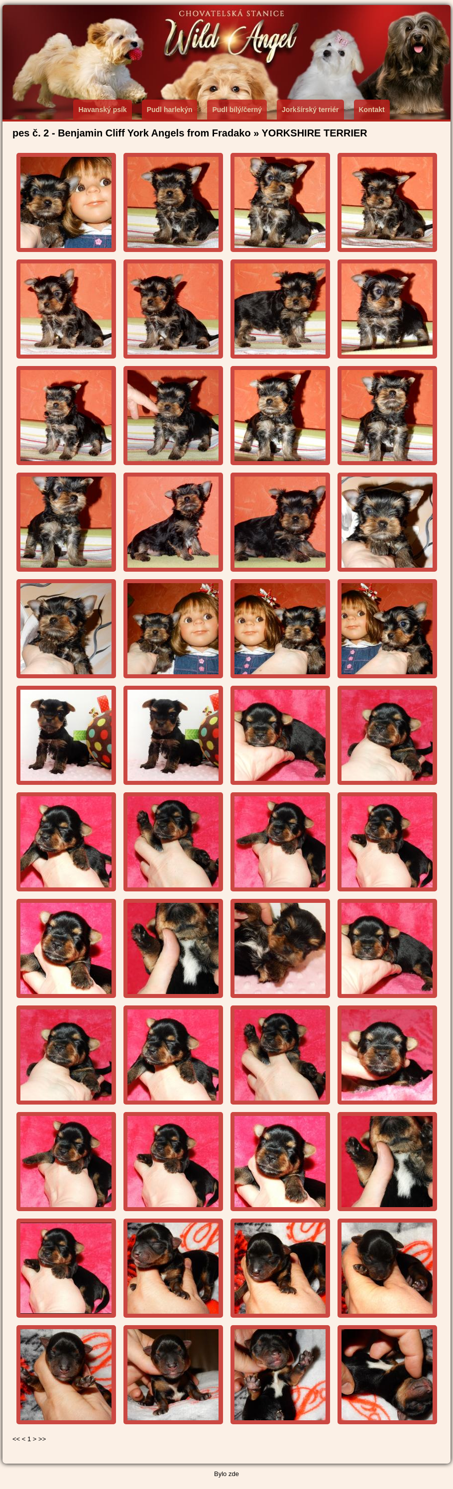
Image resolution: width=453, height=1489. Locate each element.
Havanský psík (102, 110)
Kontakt (372, 110)
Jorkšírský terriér (310, 110)
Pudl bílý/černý (237, 110)
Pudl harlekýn (170, 110)
